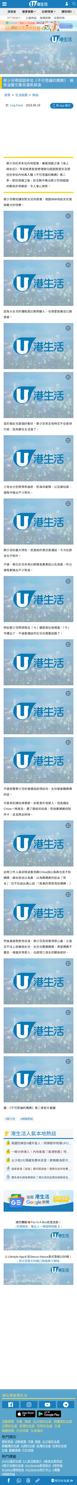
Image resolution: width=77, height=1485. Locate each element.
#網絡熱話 (8, 1474)
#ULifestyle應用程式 (38, 1465)
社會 (57, 1426)
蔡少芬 (11, 1118)
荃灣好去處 (27, 1426)
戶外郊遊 (22, 1430)
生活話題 (21, 95)
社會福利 (37, 1430)
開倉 (28, 1421)
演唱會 (11, 11)
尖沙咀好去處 (42, 1421)
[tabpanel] (38, 26)
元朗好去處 (9, 1426)
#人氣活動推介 (32, 1461)
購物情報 (67, 11)
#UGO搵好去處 (11, 1461)
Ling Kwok (16, 105)
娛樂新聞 (45, 17)
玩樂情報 (47, 11)
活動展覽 (8, 1421)
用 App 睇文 (63, 105)
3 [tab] (41, 30)
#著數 (56, 1469)
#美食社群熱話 (52, 1461)
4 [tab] (45, 30)
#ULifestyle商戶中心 (38, 1469)
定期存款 (59, 17)
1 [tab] (34, 30)
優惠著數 (28, 11)
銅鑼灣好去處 (63, 1421)
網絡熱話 (27, 1118)
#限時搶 (57, 1465)
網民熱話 (7, 1441)
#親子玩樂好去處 (13, 1465)
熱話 (35, 95)
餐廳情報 (8, 1430)
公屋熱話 (31, 17)
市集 (19, 1421)
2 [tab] (37, 30)
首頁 (7, 95)
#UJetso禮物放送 (13, 1469)
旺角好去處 (44, 1426)
